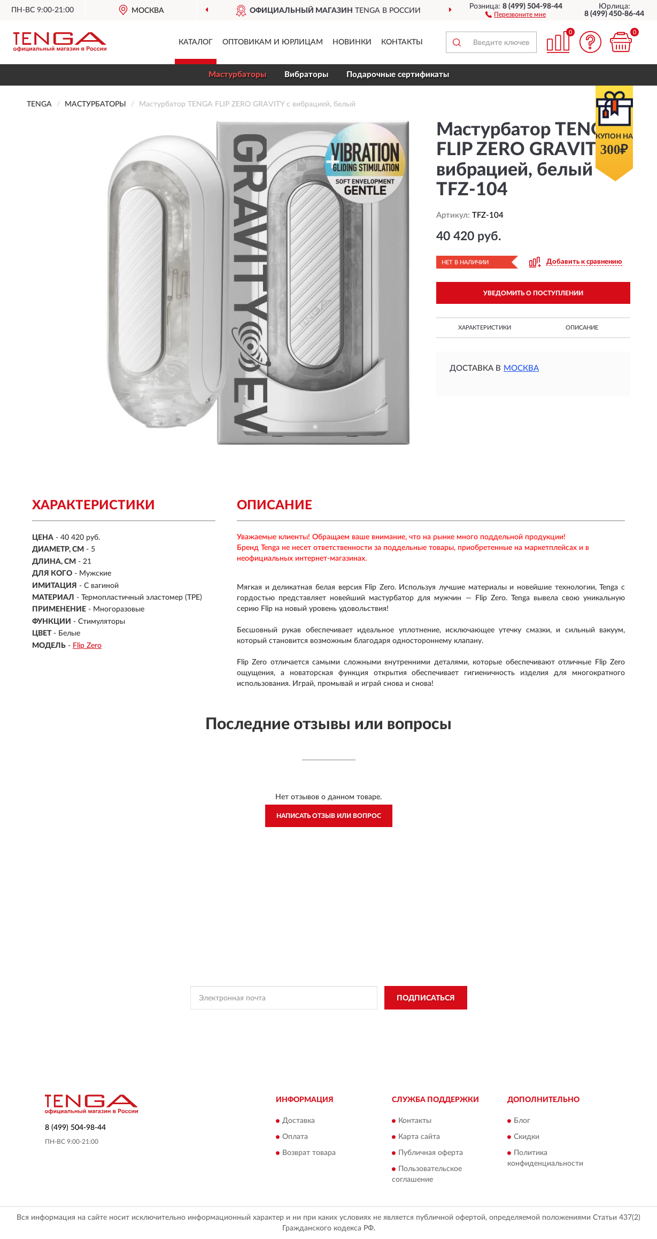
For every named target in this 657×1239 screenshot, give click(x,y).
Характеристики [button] (484, 328)
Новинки (352, 42)
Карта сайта (419, 1137)
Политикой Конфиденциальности (330, 1022)
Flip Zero (87, 645)
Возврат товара (309, 1153)
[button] (515, 14)
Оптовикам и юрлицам (272, 42)
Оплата (295, 1137)
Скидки (526, 1137)
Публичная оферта (430, 1153)
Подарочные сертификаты (397, 75)
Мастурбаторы (237, 75)
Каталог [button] (196, 42)
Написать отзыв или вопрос (328, 816)
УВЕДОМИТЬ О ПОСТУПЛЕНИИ (533, 293)
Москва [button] (521, 368)
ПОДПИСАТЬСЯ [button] (426, 998)
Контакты (402, 42)
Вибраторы (306, 75)
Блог (522, 1121)
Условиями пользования (424, 1022)
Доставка (298, 1121)
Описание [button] (582, 328)
